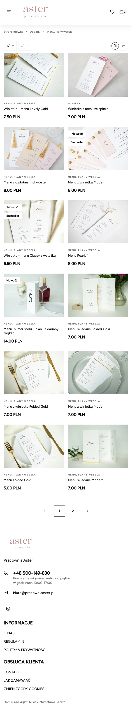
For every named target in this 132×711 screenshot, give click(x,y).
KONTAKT (12, 672)
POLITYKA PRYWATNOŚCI (25, 650)
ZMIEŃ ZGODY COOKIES (24, 689)
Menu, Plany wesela (59, 31)
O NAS (9, 633)
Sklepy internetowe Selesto (47, 702)
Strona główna (13, 31)
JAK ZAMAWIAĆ (17, 680)
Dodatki (35, 31)
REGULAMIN (14, 641)
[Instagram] (8, 608)
